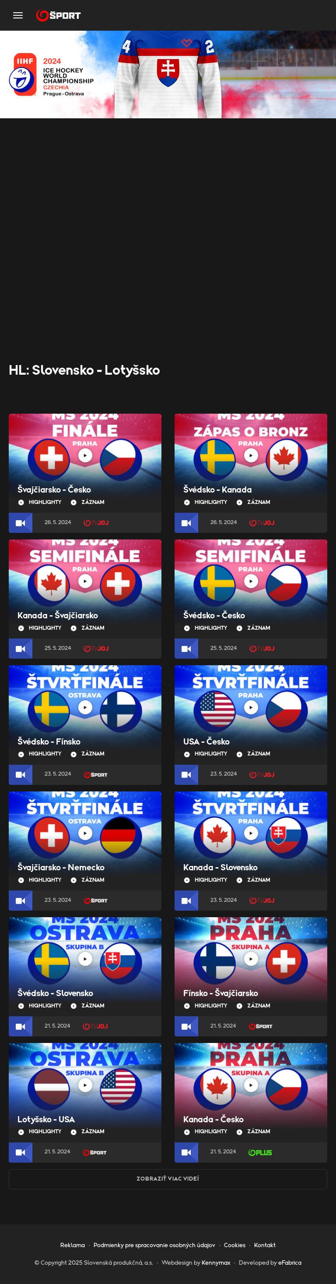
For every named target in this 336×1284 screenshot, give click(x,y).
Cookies (234, 1245)
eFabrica (289, 1263)
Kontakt (265, 1245)
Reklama (72, 1245)
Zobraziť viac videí (168, 1179)
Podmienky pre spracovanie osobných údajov (154, 1245)
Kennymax (216, 1263)
